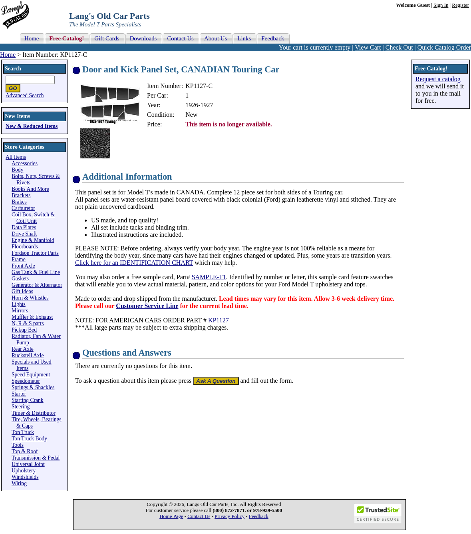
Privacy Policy (229, 516)
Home (8, 54)
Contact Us (198, 516)
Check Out (399, 47)
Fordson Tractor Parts (35, 253)
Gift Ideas (22, 291)
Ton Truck (23, 432)
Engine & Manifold (33, 240)
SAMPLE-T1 (209, 277)
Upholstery (24, 471)
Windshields (25, 477)
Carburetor (23, 208)
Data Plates (24, 227)
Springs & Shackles (33, 387)
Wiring (19, 483)
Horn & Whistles (30, 298)
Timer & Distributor (34, 413)
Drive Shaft (24, 234)
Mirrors (20, 311)
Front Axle (23, 266)
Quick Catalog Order (444, 47)
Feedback (258, 516)
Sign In (440, 5)
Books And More (30, 189)
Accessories (25, 163)
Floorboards (25, 247)
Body (17, 170)
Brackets (21, 195)
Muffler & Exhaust (32, 317)
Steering (21, 407)
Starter (19, 394)
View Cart (368, 47)
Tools (18, 445)
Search (13, 69)
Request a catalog (438, 79)
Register (460, 5)
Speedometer (26, 381)
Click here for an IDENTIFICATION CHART (134, 262)
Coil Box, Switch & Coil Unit (33, 218)
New (191, 114)
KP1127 (218, 320)
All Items (16, 157)
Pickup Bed (24, 330)
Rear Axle (23, 349)
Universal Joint (28, 464)
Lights (19, 304)
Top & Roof (25, 451)
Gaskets (20, 279)
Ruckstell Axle (28, 355)
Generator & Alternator (37, 285)
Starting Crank (28, 400)
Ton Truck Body (29, 439)
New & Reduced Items (32, 126)
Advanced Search (25, 95)
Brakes (19, 202)
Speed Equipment (31, 375)
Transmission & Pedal (36, 458)
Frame (19, 259)
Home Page (171, 516)
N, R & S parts (28, 323)
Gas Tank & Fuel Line (36, 272)
